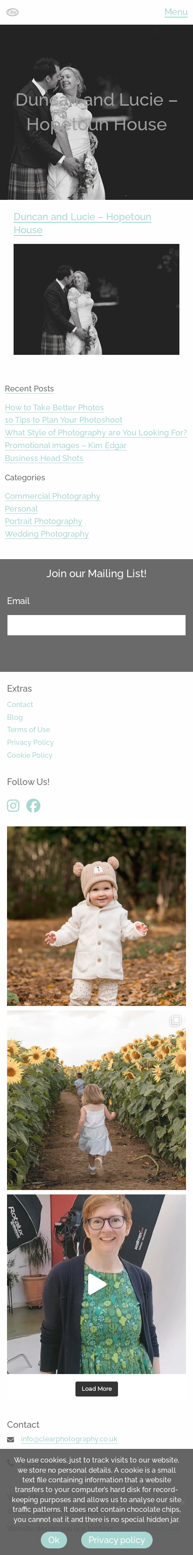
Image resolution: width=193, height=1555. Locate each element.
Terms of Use (28, 730)
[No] (182, 1502)
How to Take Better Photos (54, 407)
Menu (176, 12)
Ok (54, 1540)
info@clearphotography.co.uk (69, 1439)
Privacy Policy (30, 742)
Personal (21, 508)
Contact (20, 704)
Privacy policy (117, 1540)
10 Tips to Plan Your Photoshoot (63, 419)
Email (21, 601)
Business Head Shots (44, 458)
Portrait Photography (43, 521)
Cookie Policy (30, 755)
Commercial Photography (52, 496)
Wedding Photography (47, 533)
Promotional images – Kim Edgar (66, 445)
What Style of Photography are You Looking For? (96, 432)
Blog (15, 717)
